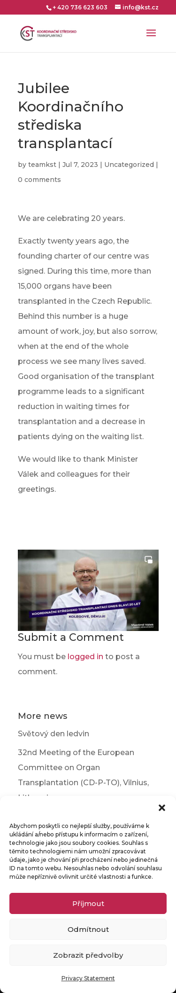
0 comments (39, 179)
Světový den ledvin (53, 733)
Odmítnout (88, 929)
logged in (85, 656)
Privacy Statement (88, 978)
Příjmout (88, 903)
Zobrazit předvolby (88, 955)
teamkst (42, 164)
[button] (162, 807)
